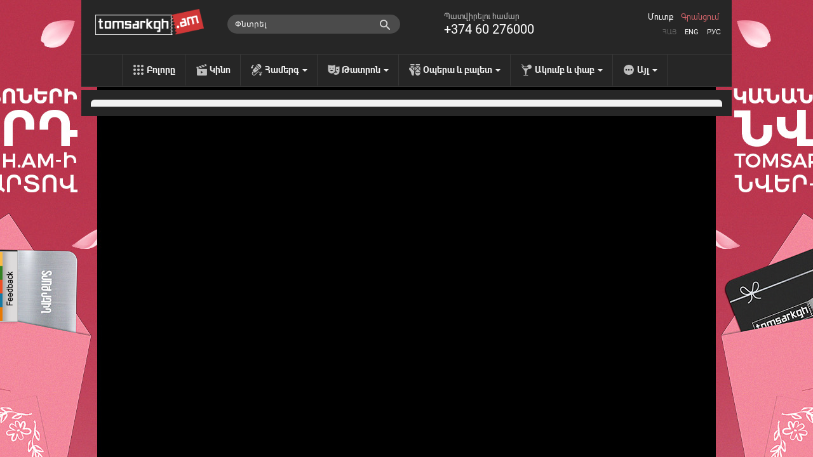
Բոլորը (161, 70)
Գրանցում (700, 17)
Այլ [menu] (647, 70)
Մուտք (660, 17)
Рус (714, 32)
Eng (692, 32)
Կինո (220, 70)
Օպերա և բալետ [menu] (462, 70)
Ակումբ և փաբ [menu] (569, 70)
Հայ (669, 32)
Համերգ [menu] (286, 70)
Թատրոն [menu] (365, 70)
